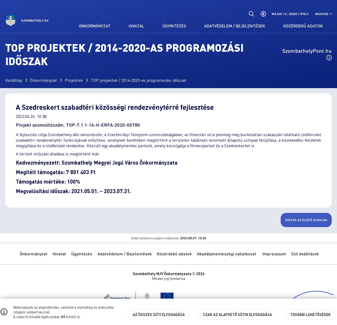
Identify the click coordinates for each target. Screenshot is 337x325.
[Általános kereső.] (251, 14)
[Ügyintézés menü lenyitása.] (193, 26)
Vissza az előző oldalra (306, 220)
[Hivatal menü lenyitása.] (151, 26)
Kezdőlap (13, 80)
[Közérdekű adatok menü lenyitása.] (330, 26)
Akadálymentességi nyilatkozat (226, 253)
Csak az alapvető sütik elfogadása (237, 314)
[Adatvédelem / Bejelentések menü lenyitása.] (272, 26)
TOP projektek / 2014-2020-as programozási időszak (138, 80)
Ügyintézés (81, 253)
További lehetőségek (310, 314)
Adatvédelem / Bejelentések (124, 253)
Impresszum (274, 253)
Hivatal (59, 253)
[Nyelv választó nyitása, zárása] (323, 14)
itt (63, 316)
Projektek (74, 80)
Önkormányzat (43, 80)
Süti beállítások (305, 253)
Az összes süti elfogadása (159, 314)
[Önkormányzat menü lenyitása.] (118, 26)
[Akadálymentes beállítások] (263, 14)
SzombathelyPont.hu (307, 53)
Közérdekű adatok (174, 253)
